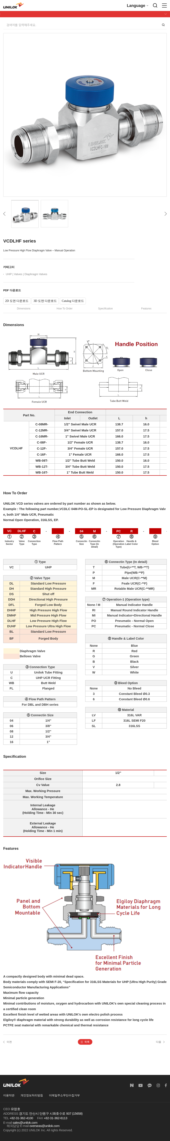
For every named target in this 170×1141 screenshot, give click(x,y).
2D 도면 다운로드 (16, 301)
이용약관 (8, 1095)
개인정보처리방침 (31, 1095)
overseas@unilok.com (44, 1126)
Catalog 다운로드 (73, 301)
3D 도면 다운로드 (45, 301)
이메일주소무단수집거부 (64, 1095)
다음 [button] (160, 1042)
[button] (85, 1042)
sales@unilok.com (25, 1122)
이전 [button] (7, 1042)
